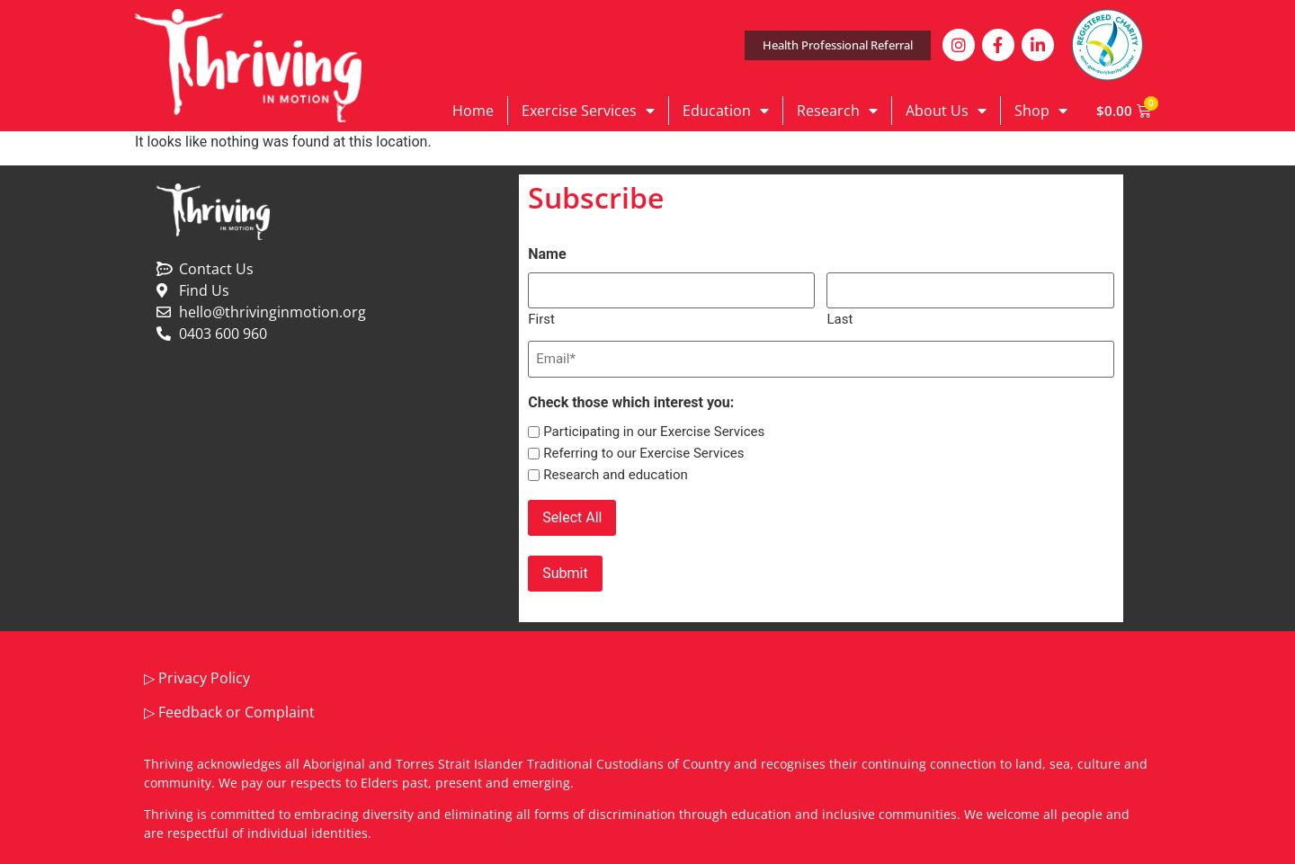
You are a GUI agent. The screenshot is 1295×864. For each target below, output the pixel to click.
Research (837, 110)
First (541, 318)
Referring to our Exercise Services (643, 453)
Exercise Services (588, 110)
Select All (572, 517)
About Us (946, 110)
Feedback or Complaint (236, 712)
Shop (1040, 110)
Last (839, 318)
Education (726, 110)
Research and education (615, 475)
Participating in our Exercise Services (653, 432)
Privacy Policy (204, 678)
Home (473, 110)
